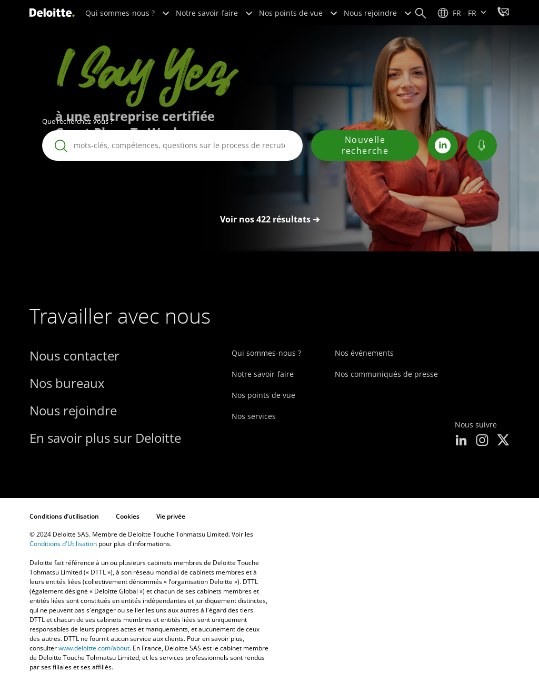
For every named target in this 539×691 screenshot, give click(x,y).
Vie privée (170, 516)
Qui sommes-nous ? (127, 13)
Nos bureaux (67, 383)
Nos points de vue (298, 13)
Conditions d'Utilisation (63, 543)
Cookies (127, 516)
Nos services (254, 416)
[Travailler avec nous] (503, 13)
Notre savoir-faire (214, 13)
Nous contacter (74, 355)
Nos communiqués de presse (386, 374)
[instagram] (482, 441)
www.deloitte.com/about (93, 648)
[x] (503, 441)
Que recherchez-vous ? (77, 121)
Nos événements (364, 353)
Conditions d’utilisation (64, 516)
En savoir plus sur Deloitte (105, 437)
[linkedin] (461, 441)
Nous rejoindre (378, 13)
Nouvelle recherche (365, 145)
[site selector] (461, 12)
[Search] (420, 13)
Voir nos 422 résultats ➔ (270, 219)
